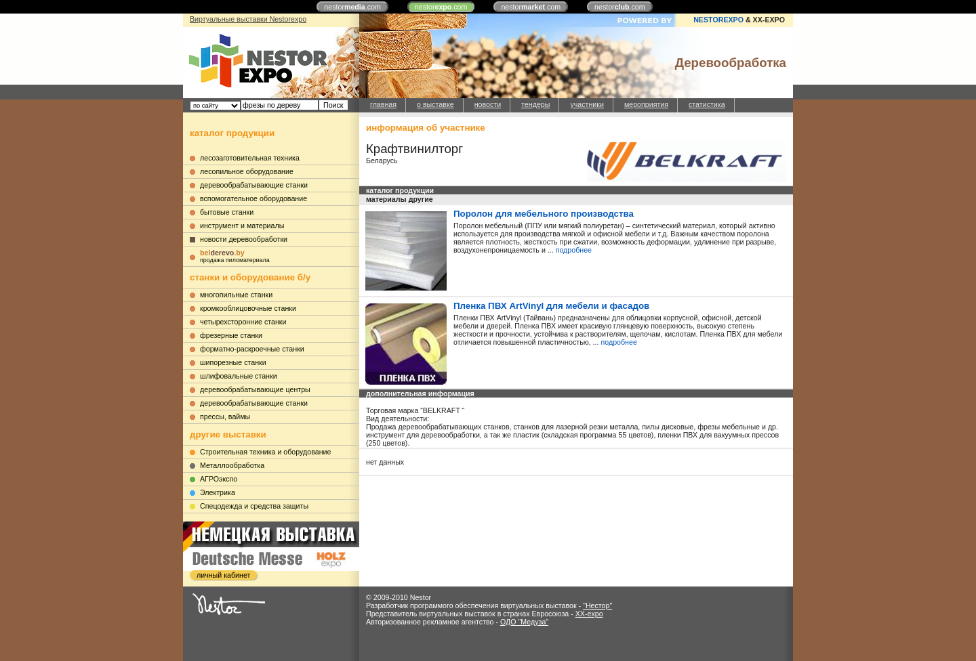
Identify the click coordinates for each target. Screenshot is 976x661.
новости (487, 104)
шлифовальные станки (238, 376)
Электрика (217, 492)
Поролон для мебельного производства (543, 214)
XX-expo (589, 614)
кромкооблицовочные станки (248, 308)
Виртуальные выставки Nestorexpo (248, 19)
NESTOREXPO (718, 20)
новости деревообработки (243, 239)
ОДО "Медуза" (524, 622)
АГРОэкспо (218, 479)
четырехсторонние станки (243, 322)
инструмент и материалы (242, 225)
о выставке (435, 104)
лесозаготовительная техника (250, 158)
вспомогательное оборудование (253, 198)
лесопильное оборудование (246, 171)
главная (383, 104)
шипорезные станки (233, 362)
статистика (707, 104)
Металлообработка (232, 465)
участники (586, 104)
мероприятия (646, 104)
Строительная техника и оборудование (265, 452)
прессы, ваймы (225, 416)
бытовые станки (226, 212)
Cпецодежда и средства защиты (254, 506)
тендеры (535, 104)
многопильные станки (236, 295)
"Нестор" (597, 605)
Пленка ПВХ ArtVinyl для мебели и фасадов (551, 306)
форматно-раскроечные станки (252, 349)
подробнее (574, 250)
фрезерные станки (231, 335)
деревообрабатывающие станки (254, 185)
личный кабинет (223, 575)
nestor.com (352, 7)
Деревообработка (730, 63)
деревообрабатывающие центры (255, 389)
